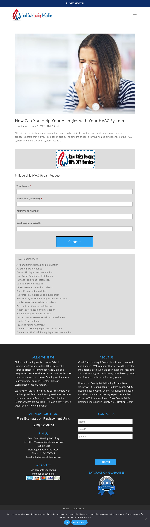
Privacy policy (79, 522)
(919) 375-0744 (76, 3)
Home (65, 508)
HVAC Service (54, 126)
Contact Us (78, 508)
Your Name (24, 186)
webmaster (24, 126)
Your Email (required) (29, 198)
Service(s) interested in (29, 223)
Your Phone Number (28, 210)
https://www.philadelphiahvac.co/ (45, 442)
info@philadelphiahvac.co (47, 456)
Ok (67, 522)
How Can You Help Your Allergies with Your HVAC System (69, 120)
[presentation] (102, 447)
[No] (146, 518)
